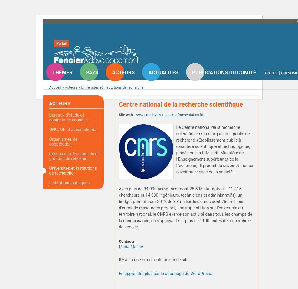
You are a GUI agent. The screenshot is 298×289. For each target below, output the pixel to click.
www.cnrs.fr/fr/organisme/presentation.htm (171, 115)
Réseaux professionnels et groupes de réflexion (74, 156)
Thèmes (62, 72)
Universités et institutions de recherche (112, 87)
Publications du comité (224, 72)
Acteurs (123, 72)
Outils (271, 73)
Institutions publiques (69, 182)
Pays (92, 72)
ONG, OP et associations (72, 129)
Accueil (55, 87)
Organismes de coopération (63, 141)
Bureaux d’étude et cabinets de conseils (68, 117)
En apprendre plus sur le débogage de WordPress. (165, 273)
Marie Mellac (131, 247)
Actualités (163, 72)
